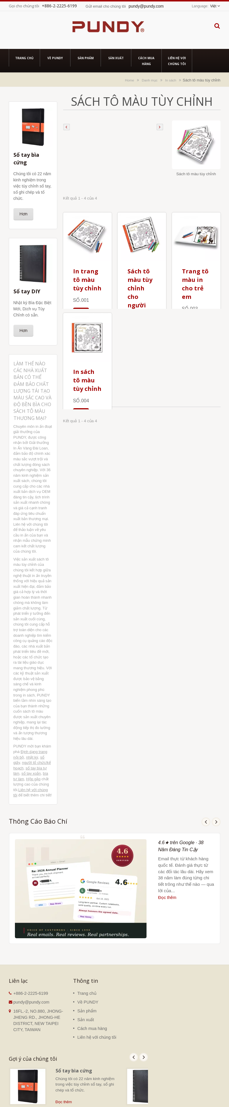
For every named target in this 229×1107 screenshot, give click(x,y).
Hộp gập (33, 779)
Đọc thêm (167, 897)
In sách (170, 80)
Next (216, 822)
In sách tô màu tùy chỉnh (87, 380)
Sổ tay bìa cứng (74, 1070)
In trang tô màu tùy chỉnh (87, 279)
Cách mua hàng (146, 60)
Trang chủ (24, 58)
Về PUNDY (55, 58)
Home (129, 80)
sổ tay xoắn (31, 773)
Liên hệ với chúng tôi (177, 60)
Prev (206, 822)
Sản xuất (116, 58)
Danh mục (150, 80)
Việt (213, 6)
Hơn (23, 214)
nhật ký (32, 757)
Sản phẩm (85, 58)
